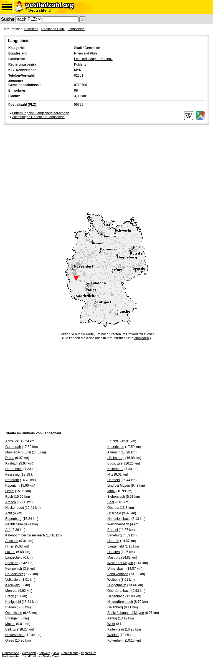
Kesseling (12, 474)
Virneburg (114, 535)
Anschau (11, 541)
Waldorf (113, 635)
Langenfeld (115, 546)
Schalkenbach (117, 574)
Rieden (10, 607)
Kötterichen (115, 447)
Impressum (88, 653)
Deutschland (10, 653)
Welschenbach (118, 524)
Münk (111, 491)
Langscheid (75, 29)
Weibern (113, 580)
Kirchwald (12, 585)
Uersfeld (113, 480)
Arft (8, 530)
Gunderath (13, 447)
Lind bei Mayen (118, 485)
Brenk (9, 596)
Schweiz (44, 653)
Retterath (12, 480)
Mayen (10, 624)
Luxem (10, 552)
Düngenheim (116, 585)
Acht (8, 513)
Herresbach (13, 469)
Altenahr (113, 452)
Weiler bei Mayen (120, 563)
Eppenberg (13, 519)
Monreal (11, 591)
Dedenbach (115, 596)
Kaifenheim (115, 629)
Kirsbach (11, 463)
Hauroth (113, 541)
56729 (78, 105)
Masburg (113, 557)
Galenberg (115, 607)
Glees (9, 640)
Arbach (10, 502)
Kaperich (11, 485)
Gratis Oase (51, 656)
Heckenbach (14, 508)
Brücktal (113, 441)
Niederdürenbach (120, 602)
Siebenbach (116, 497)
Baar (110, 502)
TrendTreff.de (31, 656)
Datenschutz (69, 653)
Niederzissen (14, 635)
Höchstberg (115, 458)
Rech (9, 497)
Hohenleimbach (118, 519)
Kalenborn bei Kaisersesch (25, 535)
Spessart (11, 563)
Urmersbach (116, 568)
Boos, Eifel (115, 463)
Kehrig (112, 618)
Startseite (31, 29)
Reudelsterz (14, 574)
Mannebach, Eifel (18, 452)
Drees (9, 458)
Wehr (111, 624)
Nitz (110, 474)
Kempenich (13, 568)
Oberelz (113, 508)
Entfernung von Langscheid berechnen (40, 113)
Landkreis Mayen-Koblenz (93, 59)
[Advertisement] (106, 167)
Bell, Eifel (12, 629)
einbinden (141, 338)
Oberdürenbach (118, 591)
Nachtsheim (14, 524)
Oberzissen (13, 613)
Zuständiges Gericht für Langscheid (38, 117)
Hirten (9, 546)
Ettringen (12, 618)
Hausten (113, 552)
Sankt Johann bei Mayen (125, 613)
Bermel (112, 530)
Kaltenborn (115, 469)
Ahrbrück (12, 441)
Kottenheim (115, 640)
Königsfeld (13, 602)
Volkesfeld (13, 580)
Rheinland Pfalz (53, 29)
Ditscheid (114, 513)
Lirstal (9, 491)
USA (56, 653)
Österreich (29, 653)
